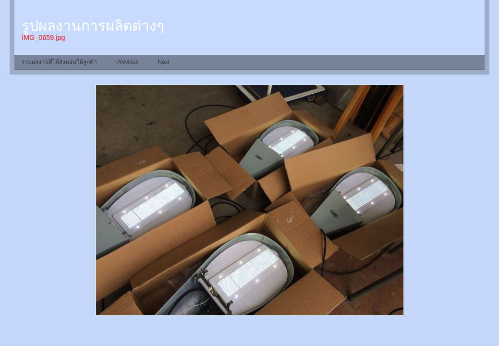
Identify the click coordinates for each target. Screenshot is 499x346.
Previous (127, 62)
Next (164, 62)
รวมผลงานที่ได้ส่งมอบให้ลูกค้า (59, 62)
